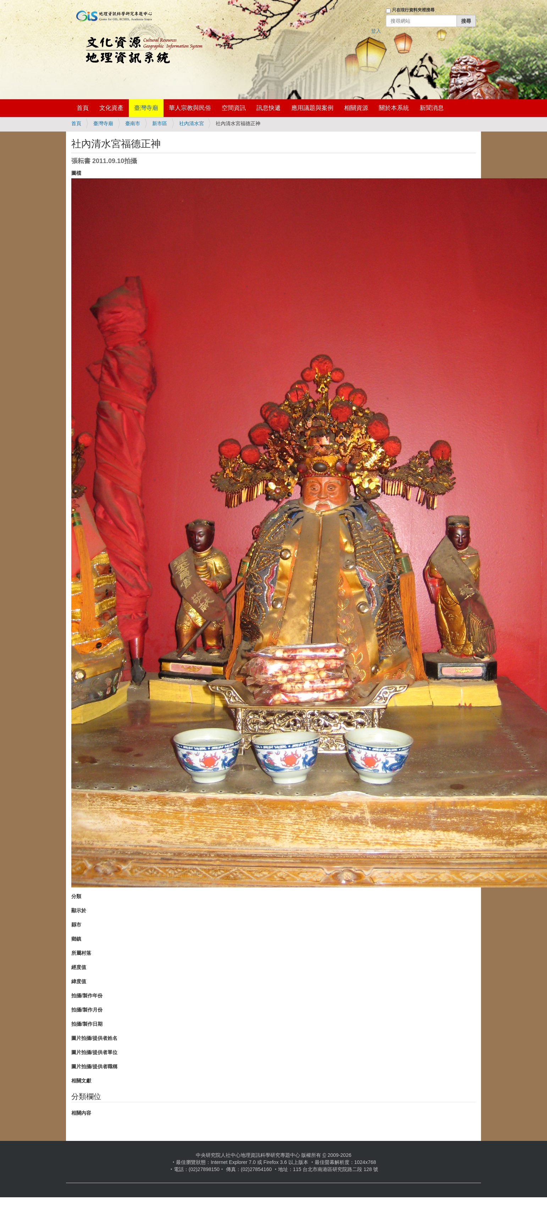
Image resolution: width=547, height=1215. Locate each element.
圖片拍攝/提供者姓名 (94, 1038)
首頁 (83, 108)
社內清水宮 (191, 123)
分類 (76, 896)
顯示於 (78, 910)
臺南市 (132, 123)
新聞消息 (432, 108)
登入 (376, 31)
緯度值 (78, 981)
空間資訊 (234, 108)
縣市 (76, 924)
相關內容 (81, 1113)
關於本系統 (394, 108)
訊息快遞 (268, 108)
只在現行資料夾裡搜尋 (413, 9)
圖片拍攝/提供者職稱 (94, 1066)
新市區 (159, 123)
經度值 (78, 967)
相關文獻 (81, 1080)
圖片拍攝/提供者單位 (94, 1052)
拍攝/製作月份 (87, 1010)
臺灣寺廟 (146, 108)
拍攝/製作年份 (87, 995)
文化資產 (111, 108)
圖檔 (76, 173)
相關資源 (356, 108)
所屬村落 (81, 953)
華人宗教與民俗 (190, 108)
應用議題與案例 (312, 108)
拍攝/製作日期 (87, 1024)
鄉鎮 (76, 939)
